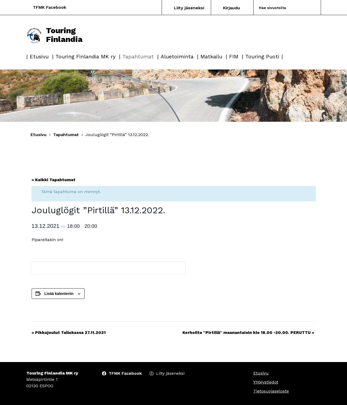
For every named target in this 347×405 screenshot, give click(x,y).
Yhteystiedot (265, 382)
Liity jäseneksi (189, 7)
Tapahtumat (138, 56)
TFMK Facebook (49, 7)
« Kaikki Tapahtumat (53, 179)
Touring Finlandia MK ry (85, 56)
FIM (233, 56)
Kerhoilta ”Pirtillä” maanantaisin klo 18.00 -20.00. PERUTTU (248, 332)
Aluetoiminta (177, 56)
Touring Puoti (262, 56)
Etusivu (39, 56)
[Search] (281, 7)
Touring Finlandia (54, 35)
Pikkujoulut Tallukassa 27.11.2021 (69, 332)
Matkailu (211, 56)
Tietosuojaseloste (271, 391)
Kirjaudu (231, 7)
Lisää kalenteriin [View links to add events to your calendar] (59, 293)
